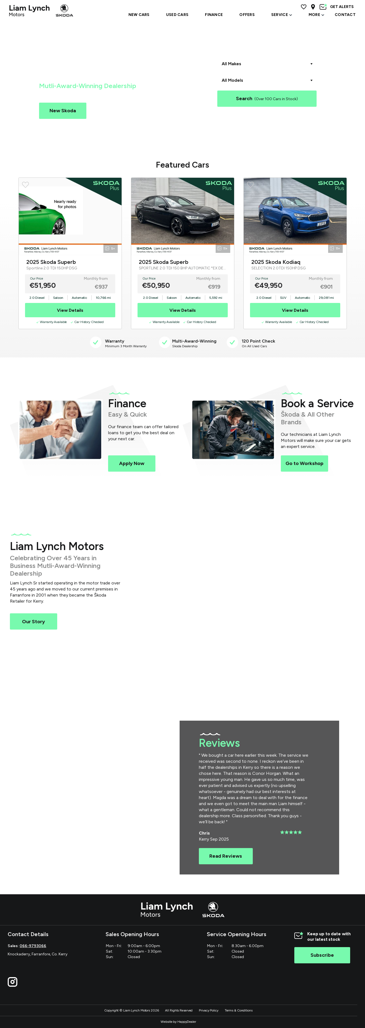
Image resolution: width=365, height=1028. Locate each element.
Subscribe (322, 955)
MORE (316, 14)
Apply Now (131, 463)
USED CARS (177, 14)
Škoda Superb (261, 119)
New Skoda (63, 111)
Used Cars (115, 111)
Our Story (33, 622)
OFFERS (247, 14)
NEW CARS (139, 14)
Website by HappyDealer (178, 1022)
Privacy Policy (208, 1010)
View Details (70, 310)
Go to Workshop (304, 463)
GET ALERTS (337, 7)
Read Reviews (225, 856)
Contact (345, 14)
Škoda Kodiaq (230, 119)
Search (267, 98)
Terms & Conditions (239, 1010)
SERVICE (281, 14)
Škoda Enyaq (291, 119)
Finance (214, 14)
